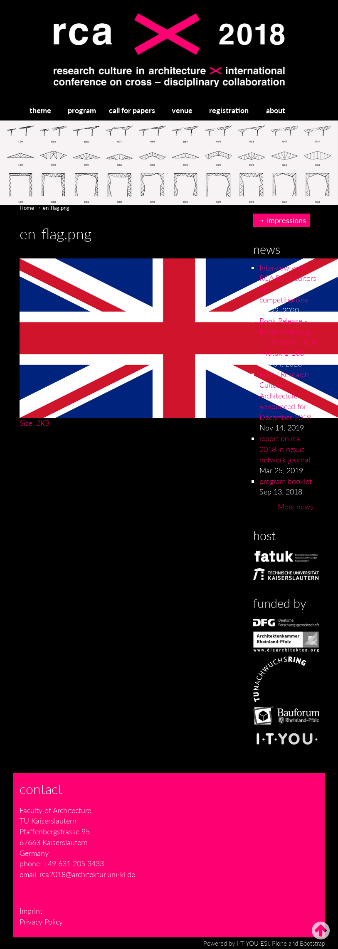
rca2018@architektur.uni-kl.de (87, 874)
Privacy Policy (41, 921)
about (275, 110)
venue (182, 110)
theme (40, 110)
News (266, 249)
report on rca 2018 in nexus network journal (284, 449)
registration (229, 110)
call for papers (132, 110)
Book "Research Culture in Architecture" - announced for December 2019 (285, 396)
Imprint (31, 910)
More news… (298, 506)
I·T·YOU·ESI (253, 943)
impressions (286, 220)
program (82, 110)
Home (27, 207)
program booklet (285, 481)
